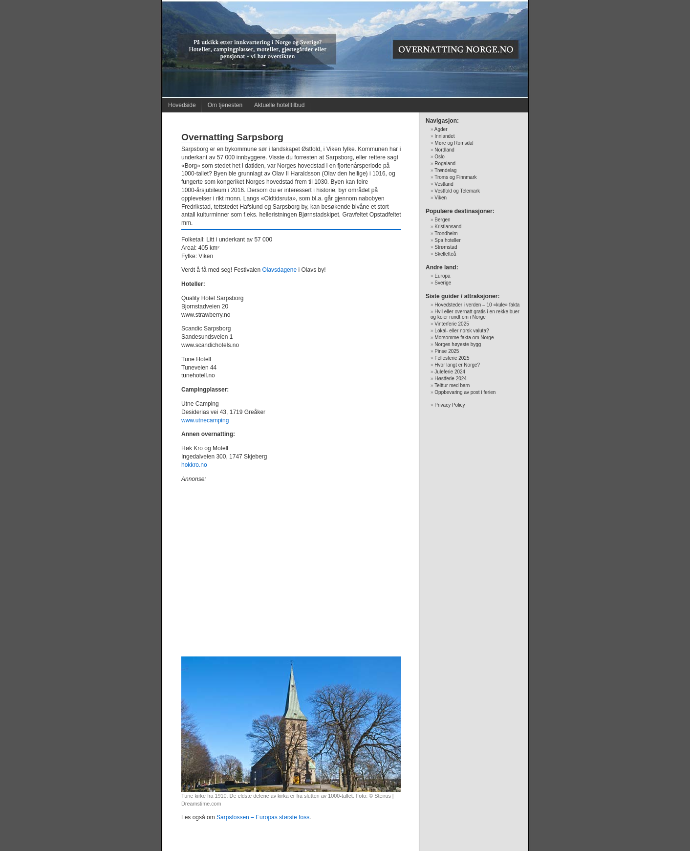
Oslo (439, 156)
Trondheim (445, 233)
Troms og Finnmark (455, 177)
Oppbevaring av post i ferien (465, 392)
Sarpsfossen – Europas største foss (262, 817)
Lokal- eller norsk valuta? (461, 330)
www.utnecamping (205, 420)
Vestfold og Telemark (457, 191)
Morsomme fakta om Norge (464, 337)
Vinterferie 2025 (451, 324)
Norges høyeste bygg (457, 344)
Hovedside (182, 105)
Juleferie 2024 (449, 371)
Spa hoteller (447, 240)
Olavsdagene (279, 269)
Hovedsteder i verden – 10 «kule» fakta (476, 304)
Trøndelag (445, 170)
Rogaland (444, 163)
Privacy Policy (449, 405)
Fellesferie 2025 (451, 358)
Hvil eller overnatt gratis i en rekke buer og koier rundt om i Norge (475, 314)
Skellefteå (445, 254)
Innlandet (444, 136)
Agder (441, 129)
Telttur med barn (452, 385)
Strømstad (445, 247)
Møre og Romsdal (453, 143)
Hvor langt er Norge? (457, 365)
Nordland (444, 150)
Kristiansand (447, 226)
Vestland (443, 184)
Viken (440, 197)
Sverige (442, 282)
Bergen (442, 219)
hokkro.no (194, 464)
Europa (442, 276)
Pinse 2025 (446, 351)
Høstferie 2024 (450, 378)
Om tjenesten (225, 105)
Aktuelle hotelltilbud (279, 105)
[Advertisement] (291, 573)
